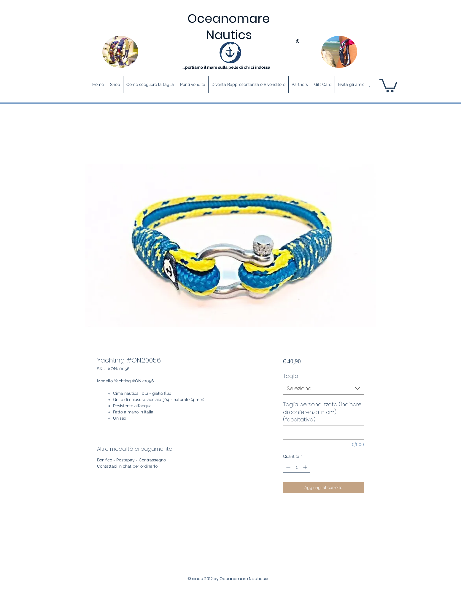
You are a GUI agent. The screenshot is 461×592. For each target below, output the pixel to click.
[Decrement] (287, 467)
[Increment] (305, 467)
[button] (388, 84)
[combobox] (323, 388)
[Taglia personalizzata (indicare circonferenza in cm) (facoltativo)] (323, 432)
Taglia (290, 376)
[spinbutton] (296, 467)
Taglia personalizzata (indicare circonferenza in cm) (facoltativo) (322, 412)
